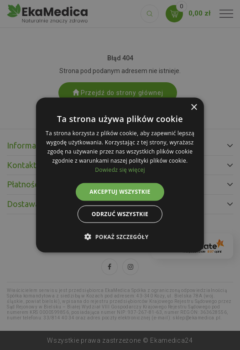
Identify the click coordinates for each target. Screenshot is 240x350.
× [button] (193, 107)
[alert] (120, 175)
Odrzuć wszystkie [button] (120, 213)
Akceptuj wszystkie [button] (119, 192)
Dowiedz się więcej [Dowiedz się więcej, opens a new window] (120, 169)
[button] (119, 236)
